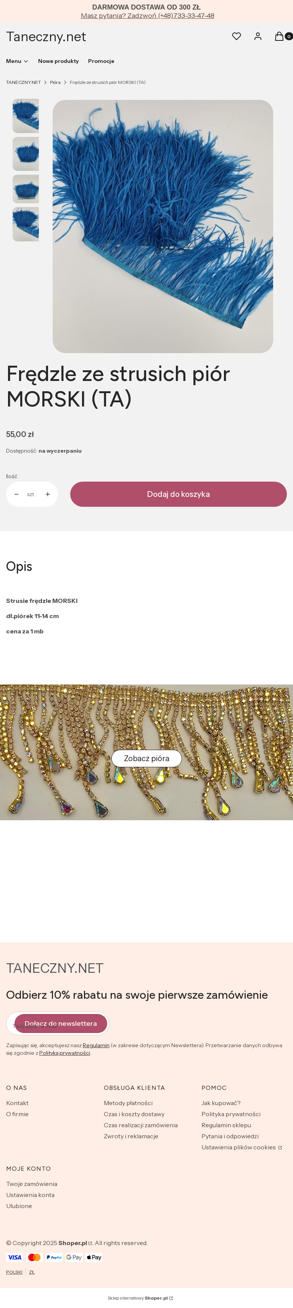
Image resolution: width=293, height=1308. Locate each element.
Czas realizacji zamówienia (141, 1125)
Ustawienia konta (30, 1195)
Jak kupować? (221, 1103)
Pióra (55, 82)
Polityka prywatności (231, 1114)
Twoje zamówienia (31, 1183)
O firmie (17, 1114)
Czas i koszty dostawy (134, 1114)
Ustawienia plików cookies (239, 1147)
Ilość (11, 476)
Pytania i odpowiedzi (230, 1136)
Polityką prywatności (64, 1052)
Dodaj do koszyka (178, 494)
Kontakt (17, 1103)
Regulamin (96, 1045)
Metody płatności (128, 1103)
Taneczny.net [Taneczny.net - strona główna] (46, 37)
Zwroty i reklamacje (131, 1136)
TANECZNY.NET (23, 82)
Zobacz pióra (146, 758)
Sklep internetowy (138, 1298)
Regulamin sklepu (226, 1125)
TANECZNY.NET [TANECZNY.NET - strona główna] (55, 968)
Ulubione (19, 1206)
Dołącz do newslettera (61, 1023)
